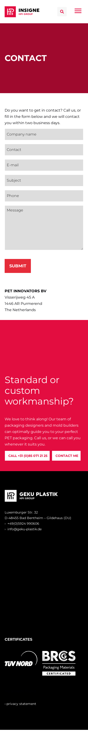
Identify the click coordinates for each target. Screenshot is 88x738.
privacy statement (21, 704)
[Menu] (78, 11)
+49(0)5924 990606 (23, 523)
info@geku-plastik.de (24, 529)
